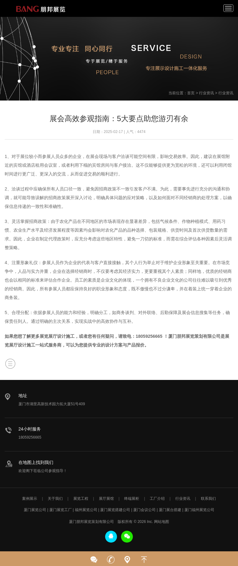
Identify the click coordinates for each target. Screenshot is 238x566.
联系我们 (208, 498)
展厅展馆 (106, 498)
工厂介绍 (157, 498)
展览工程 (80, 498)
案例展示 (29, 498)
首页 (191, 93)
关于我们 (55, 498)
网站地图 (161, 521)
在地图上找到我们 (35, 462)
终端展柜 (131, 498)
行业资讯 (206, 93)
